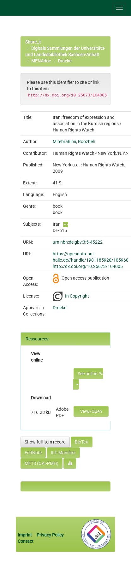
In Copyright (77, 296)
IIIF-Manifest (63, 452)
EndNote (33, 452)
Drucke (64, 60)
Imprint (25, 534)
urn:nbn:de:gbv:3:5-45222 (78, 242)
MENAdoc (41, 60)
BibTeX (81, 441)
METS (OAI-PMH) (41, 463)
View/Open (91, 411)
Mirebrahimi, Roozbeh (74, 141)
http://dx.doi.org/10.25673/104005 (88, 266)
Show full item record (45, 441)
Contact (25, 541)
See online (90, 373)
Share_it (33, 41)
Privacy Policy (50, 534)
